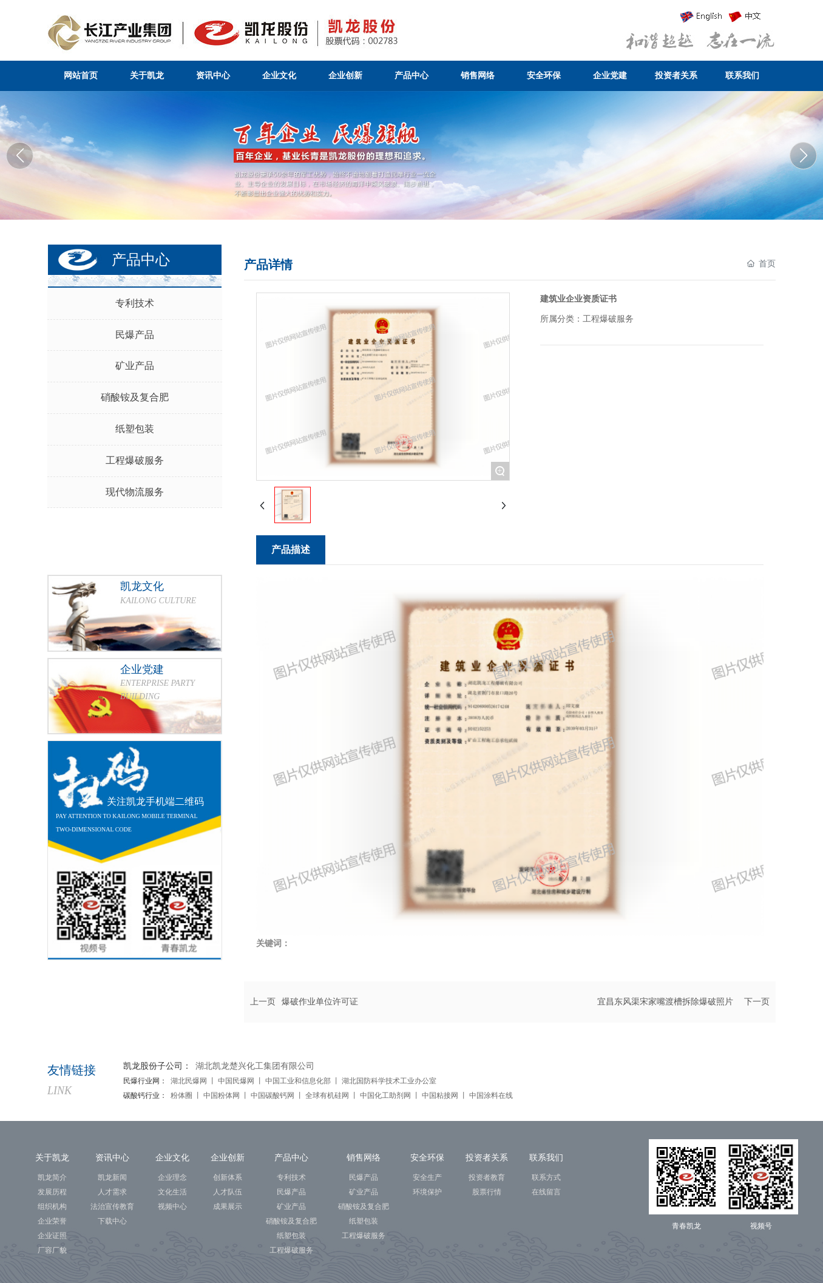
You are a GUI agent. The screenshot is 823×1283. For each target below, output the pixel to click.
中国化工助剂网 (386, 1095)
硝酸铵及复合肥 (135, 397)
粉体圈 (182, 1095)
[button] (803, 155)
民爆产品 (134, 335)
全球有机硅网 (327, 1095)
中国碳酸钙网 (272, 1095)
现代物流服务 (135, 492)
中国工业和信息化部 (298, 1081)
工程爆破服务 (135, 460)
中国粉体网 (221, 1095)
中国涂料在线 (492, 1095)
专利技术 (134, 303)
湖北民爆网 (189, 1081)
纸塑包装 (134, 429)
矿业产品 (134, 366)
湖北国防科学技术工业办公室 (389, 1081)
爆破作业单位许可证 (320, 1001)
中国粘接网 (440, 1095)
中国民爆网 (236, 1081)
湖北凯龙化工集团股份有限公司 (411, 153)
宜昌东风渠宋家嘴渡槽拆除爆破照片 (665, 1001)
